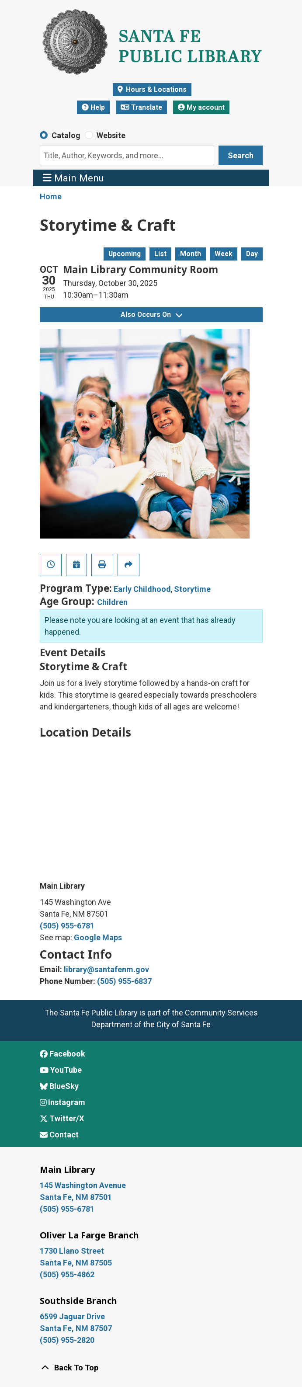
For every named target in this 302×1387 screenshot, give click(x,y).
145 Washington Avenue (83, 1185)
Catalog (66, 135)
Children (112, 602)
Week (224, 254)
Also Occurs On (151, 314)
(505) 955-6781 (67, 925)
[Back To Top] (151, 1367)
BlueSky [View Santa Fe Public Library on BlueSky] (59, 1086)
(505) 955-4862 (67, 1274)
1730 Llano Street (72, 1250)
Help (93, 107)
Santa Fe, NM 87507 (77, 1328)
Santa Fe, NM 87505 (77, 1262)
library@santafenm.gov (106, 969)
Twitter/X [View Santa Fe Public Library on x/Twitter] (62, 1118)
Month (190, 254)
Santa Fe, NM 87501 (77, 1197)
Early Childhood (142, 589)
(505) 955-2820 (67, 1340)
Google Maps (98, 937)
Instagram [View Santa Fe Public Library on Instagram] (63, 1102)
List (160, 254)
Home (51, 196)
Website (111, 135)
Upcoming (124, 254)
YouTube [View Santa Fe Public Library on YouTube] (61, 1069)
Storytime (192, 589)
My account (201, 107)
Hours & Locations (155, 89)
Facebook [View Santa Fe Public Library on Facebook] (62, 1053)
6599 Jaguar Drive (72, 1316)
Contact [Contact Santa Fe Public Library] (59, 1134)
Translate (141, 107)
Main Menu (73, 178)
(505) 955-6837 (124, 981)
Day (252, 254)
